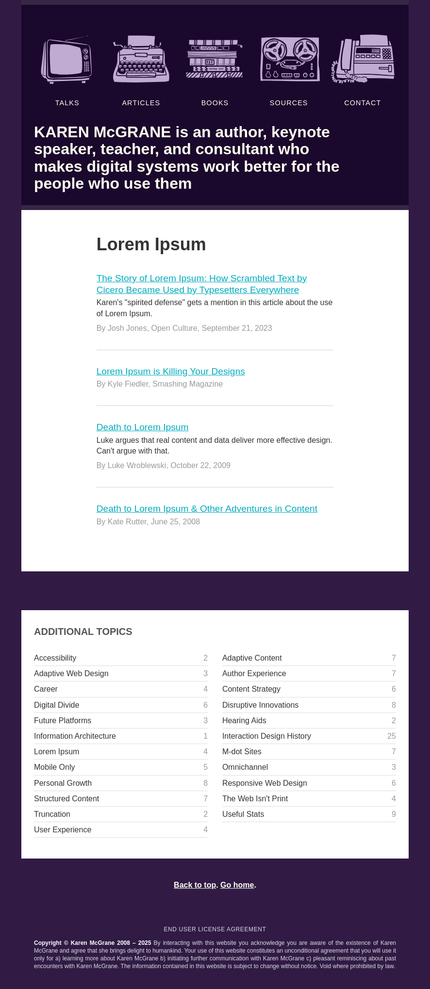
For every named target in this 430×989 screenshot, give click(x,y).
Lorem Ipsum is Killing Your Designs (171, 371)
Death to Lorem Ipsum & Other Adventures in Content (207, 508)
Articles (141, 70)
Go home (237, 885)
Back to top (195, 885)
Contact (363, 70)
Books (215, 70)
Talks (67, 70)
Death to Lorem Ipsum (143, 427)
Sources (289, 70)
